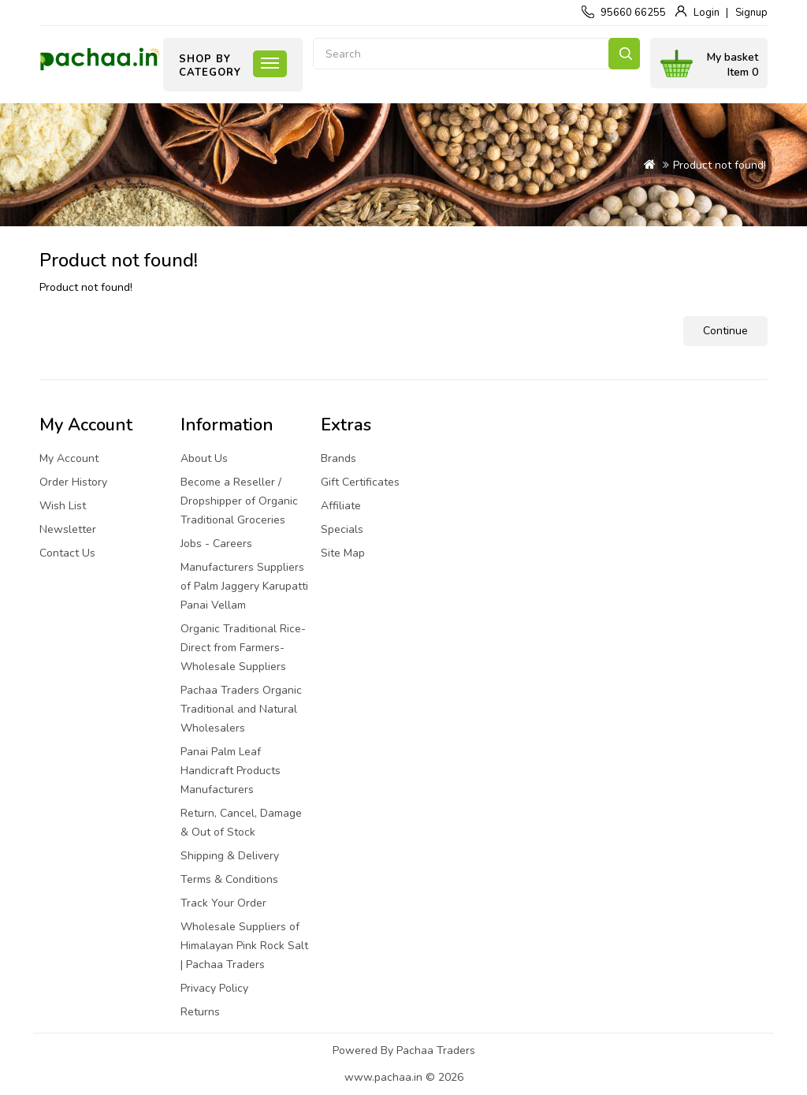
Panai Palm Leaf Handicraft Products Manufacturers (230, 770)
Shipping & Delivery (229, 855)
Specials (342, 529)
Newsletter (67, 529)
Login (707, 13)
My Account (69, 458)
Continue (725, 330)
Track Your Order (223, 903)
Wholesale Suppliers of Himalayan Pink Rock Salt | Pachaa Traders (244, 945)
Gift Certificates (360, 482)
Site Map (343, 553)
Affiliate (341, 505)
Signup (751, 13)
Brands (338, 458)
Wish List (62, 505)
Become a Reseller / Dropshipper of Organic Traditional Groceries (239, 501)
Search (624, 53)
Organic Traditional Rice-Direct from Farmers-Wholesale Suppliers (243, 647)
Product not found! (719, 165)
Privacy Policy (214, 988)
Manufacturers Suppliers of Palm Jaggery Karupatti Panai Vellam (244, 586)
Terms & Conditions (229, 879)
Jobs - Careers (216, 543)
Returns (200, 1011)
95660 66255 (633, 13)
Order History (73, 482)
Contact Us (67, 553)
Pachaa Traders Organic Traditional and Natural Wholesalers (241, 709)
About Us (204, 458)
